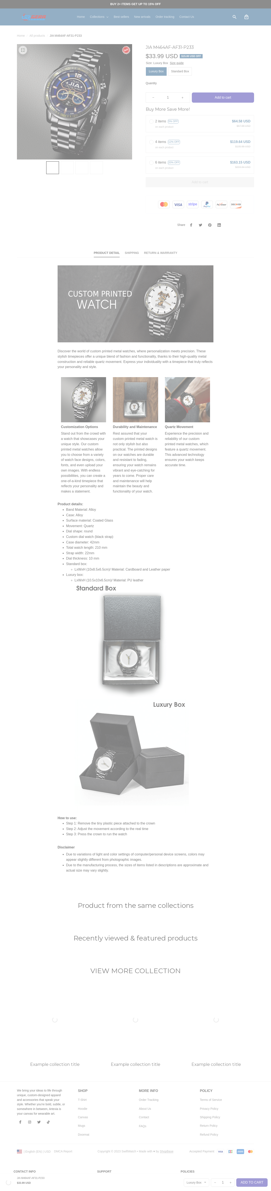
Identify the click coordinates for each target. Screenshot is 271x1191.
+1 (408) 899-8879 (26, 1135)
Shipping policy (190, 1142)
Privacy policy (190, 1126)
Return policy (189, 1150)
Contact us (104, 1126)
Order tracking (106, 1134)
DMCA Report (63, 1097)
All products (37, 35)
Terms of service (191, 1134)
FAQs (101, 1142)
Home (21, 35)
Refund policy (190, 1158)
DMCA (101, 1150)
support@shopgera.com (29, 1140)
